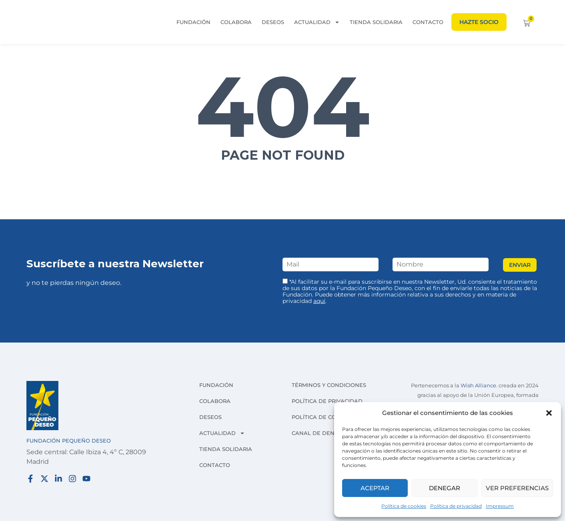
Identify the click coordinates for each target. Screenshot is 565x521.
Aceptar (375, 488)
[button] (549, 413)
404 (283, 106)
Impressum (500, 506)
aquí (319, 301)
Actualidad (317, 22)
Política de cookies (403, 506)
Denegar (444, 488)
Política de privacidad (456, 506)
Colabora (236, 22)
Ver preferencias (517, 488)
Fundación (193, 22)
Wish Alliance (478, 386)
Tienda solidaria (376, 22)
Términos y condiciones (329, 385)
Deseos (273, 22)
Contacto (428, 22)
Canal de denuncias (323, 433)
